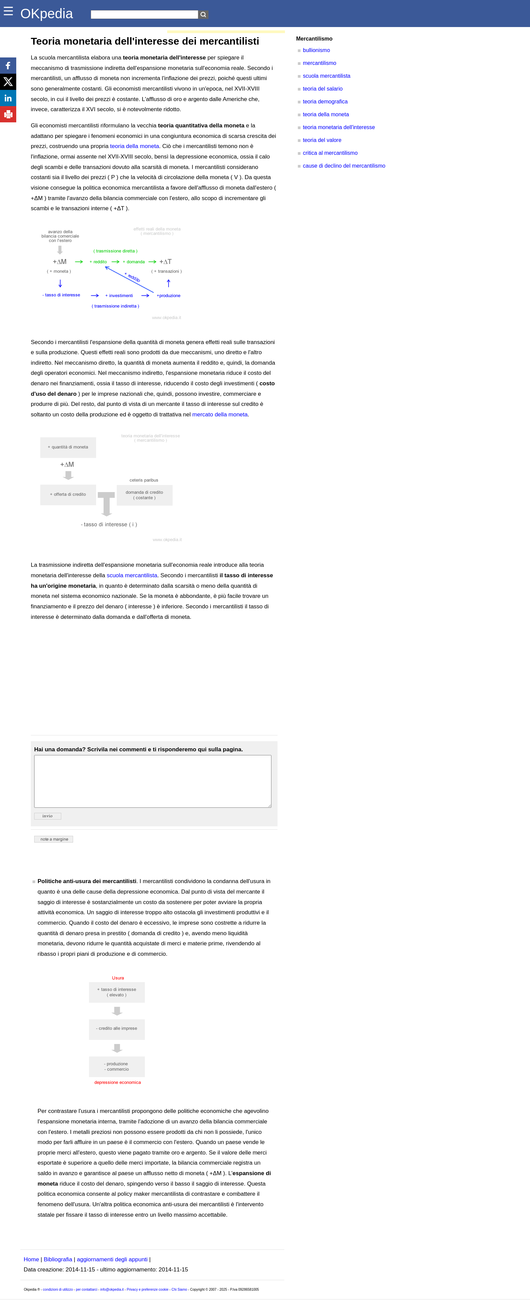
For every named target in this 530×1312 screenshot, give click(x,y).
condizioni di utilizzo (58, 1300)
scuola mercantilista (132, 575)
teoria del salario (323, 89)
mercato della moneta (219, 414)
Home (31, 1269)
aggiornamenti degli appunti (112, 1269)
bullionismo (316, 50)
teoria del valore (322, 140)
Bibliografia (58, 1269)
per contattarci (86, 1300)
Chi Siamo (179, 1300)
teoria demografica (325, 101)
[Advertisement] (154, 678)
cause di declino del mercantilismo (344, 166)
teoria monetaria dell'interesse (339, 127)
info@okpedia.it (112, 1300)
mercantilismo (319, 63)
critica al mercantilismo (330, 153)
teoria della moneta (134, 146)
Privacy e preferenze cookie (147, 1300)
